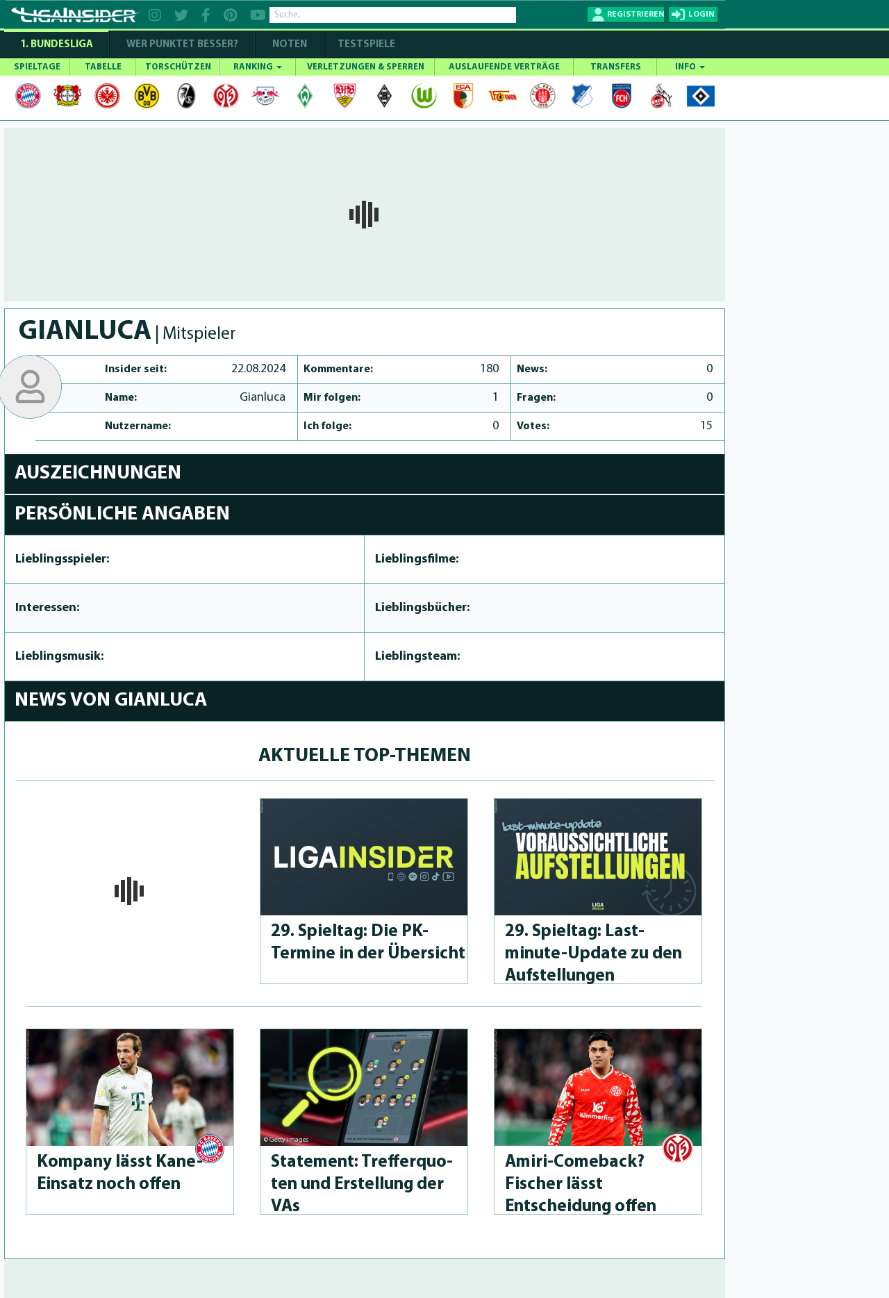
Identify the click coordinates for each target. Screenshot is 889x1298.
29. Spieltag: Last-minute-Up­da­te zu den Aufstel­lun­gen (593, 954)
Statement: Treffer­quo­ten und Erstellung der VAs (362, 1184)
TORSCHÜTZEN (178, 67)
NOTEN (289, 45)
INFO (690, 67)
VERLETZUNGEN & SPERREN (365, 67)
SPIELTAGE (37, 67)
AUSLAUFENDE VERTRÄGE (504, 67)
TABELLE (103, 67)
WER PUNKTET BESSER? (182, 45)
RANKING (257, 67)
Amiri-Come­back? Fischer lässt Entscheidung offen (580, 1184)
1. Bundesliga (56, 45)
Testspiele (365, 45)
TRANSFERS (615, 67)
